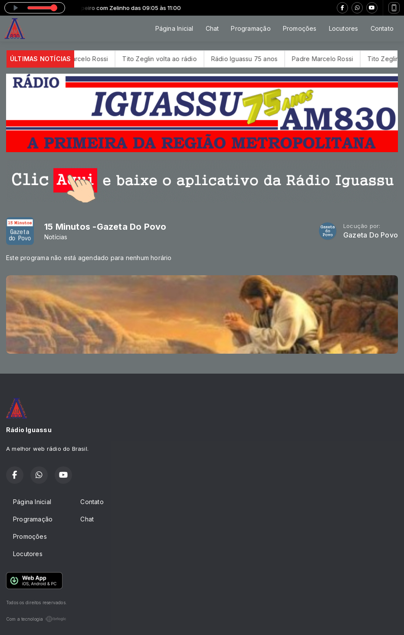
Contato (382, 28)
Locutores (343, 28)
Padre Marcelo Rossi (85, 58)
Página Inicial (174, 28)
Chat (212, 28)
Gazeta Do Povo (370, 235)
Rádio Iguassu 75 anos (252, 58)
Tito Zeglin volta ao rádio (168, 58)
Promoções (300, 28)
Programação (250, 28)
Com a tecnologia (36, 619)
